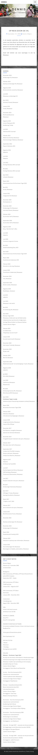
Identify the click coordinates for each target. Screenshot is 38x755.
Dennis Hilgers (27, 34)
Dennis (4, 2)
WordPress (22, 751)
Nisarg (32, 751)
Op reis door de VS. (19, 31)
